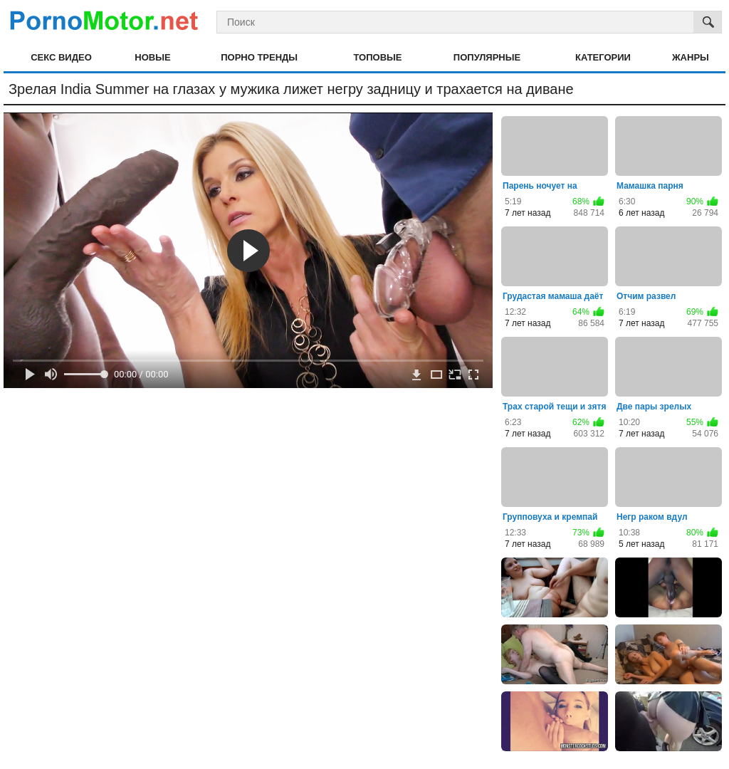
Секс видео (61, 57)
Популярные (486, 57)
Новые (152, 57)
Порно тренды (259, 57)
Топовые (377, 57)
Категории (603, 57)
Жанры (690, 57)
